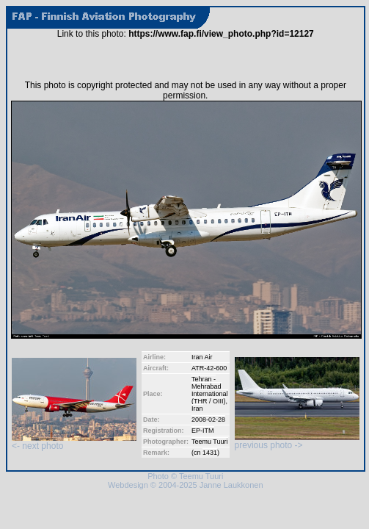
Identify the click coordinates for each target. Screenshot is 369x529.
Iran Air (202, 357)
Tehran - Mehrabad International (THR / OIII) (209, 390)
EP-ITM (202, 430)
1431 (209, 452)
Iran (197, 408)
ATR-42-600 (209, 368)
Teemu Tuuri (209, 441)
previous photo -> (297, 441)
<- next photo (74, 442)
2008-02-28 (208, 419)
